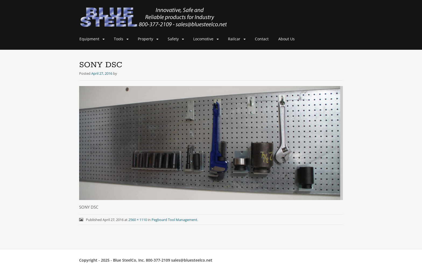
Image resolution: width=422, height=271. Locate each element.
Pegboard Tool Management (174, 219)
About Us (286, 38)
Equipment (89, 38)
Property (145, 38)
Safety (173, 38)
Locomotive (203, 38)
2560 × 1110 (137, 219)
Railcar (234, 38)
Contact (262, 38)
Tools (118, 38)
